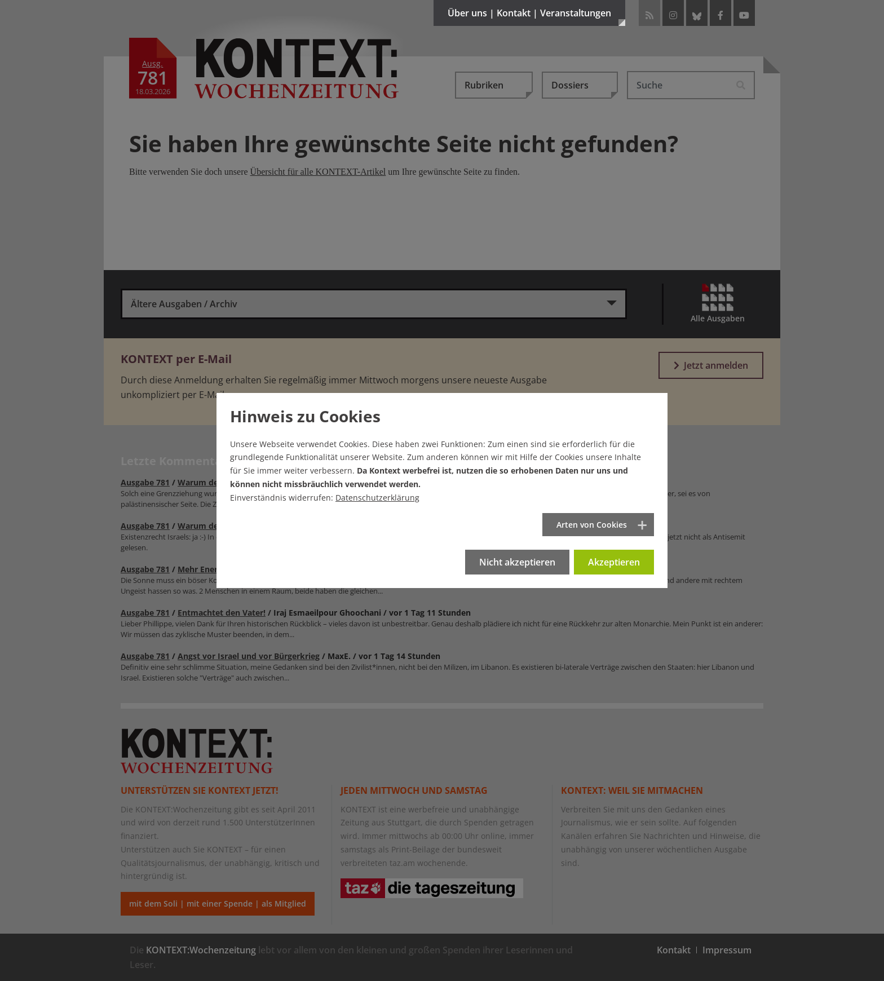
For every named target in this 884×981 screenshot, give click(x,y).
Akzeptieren (614, 562)
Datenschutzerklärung (377, 497)
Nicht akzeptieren (517, 562)
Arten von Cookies (591, 524)
